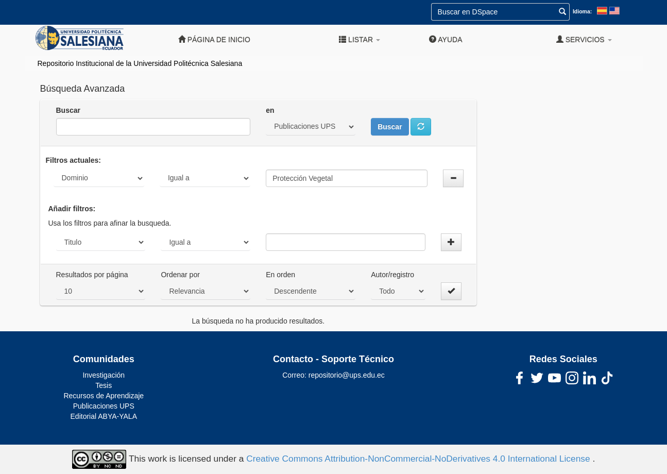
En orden (280, 274)
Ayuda (445, 39)
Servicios (584, 39)
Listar (359, 39)
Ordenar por (180, 274)
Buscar (68, 110)
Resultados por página (92, 274)
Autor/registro (392, 274)
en (270, 110)
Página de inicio (214, 39)
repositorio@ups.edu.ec (347, 375)
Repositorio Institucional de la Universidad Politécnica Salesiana (140, 63)
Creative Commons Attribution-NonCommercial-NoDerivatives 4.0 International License (419, 458)
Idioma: (582, 11)
